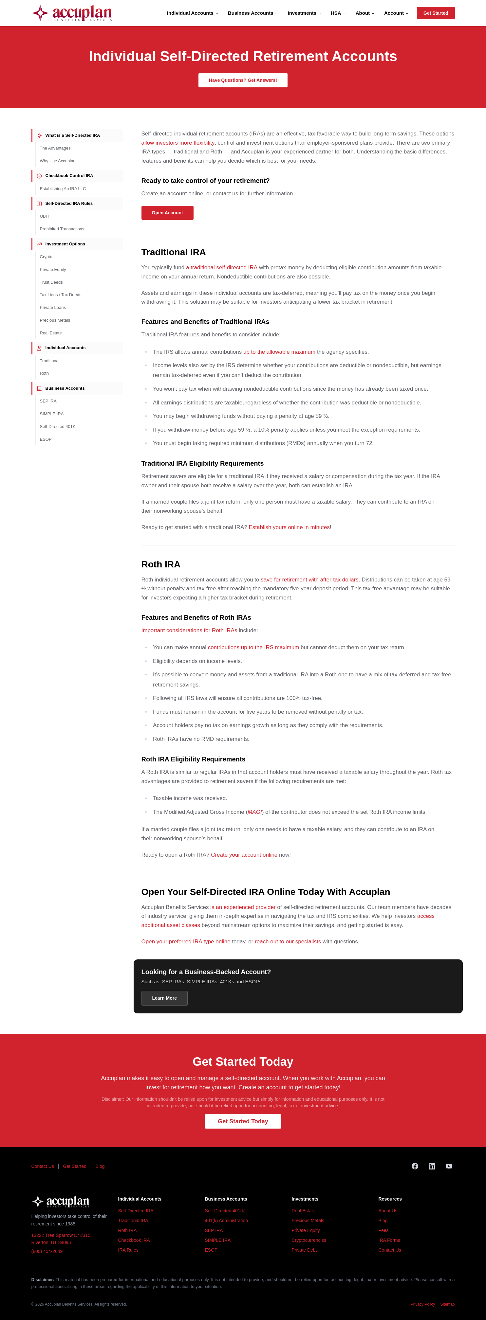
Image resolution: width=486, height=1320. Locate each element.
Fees (384, 1230)
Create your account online (244, 855)
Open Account (167, 212)
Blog (100, 1166)
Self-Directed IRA (136, 1210)
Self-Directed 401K (58, 426)
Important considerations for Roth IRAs (189, 630)
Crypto (46, 256)
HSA (338, 13)
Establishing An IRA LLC (63, 188)
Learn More (164, 998)
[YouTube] (449, 1166)
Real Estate (51, 332)
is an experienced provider (242, 907)
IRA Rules (128, 1250)
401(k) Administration (226, 1220)
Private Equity (53, 269)
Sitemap (447, 1304)
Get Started (435, 13)
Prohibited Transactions (62, 228)
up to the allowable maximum (279, 352)
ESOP (46, 439)
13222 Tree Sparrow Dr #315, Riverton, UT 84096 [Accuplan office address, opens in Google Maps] (61, 1239)
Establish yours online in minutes (289, 527)
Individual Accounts (193, 13)
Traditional (50, 360)
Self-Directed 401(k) (225, 1210)
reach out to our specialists (288, 941)
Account (396, 13)
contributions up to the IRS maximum (253, 647)
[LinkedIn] (432, 1166)
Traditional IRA (133, 1220)
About (365, 13)
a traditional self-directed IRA (221, 267)
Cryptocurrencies (309, 1240)
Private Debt (304, 1250)
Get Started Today (243, 1121)
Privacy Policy (423, 1304)
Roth (44, 373)
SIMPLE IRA (52, 413)
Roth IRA (127, 1230)
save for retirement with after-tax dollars (310, 580)
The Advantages (55, 148)
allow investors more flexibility (178, 143)
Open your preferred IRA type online (186, 941)
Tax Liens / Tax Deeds (61, 294)
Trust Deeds (51, 282)
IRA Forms (389, 1240)
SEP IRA (48, 401)
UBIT (45, 216)
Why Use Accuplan (58, 160)
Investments (305, 13)
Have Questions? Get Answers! (243, 80)
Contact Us (42, 1166)
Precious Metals (55, 320)
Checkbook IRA (134, 1240)
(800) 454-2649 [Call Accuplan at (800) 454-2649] (47, 1251)
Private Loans (53, 307)
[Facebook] (415, 1166)
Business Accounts (253, 13)
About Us (388, 1210)
